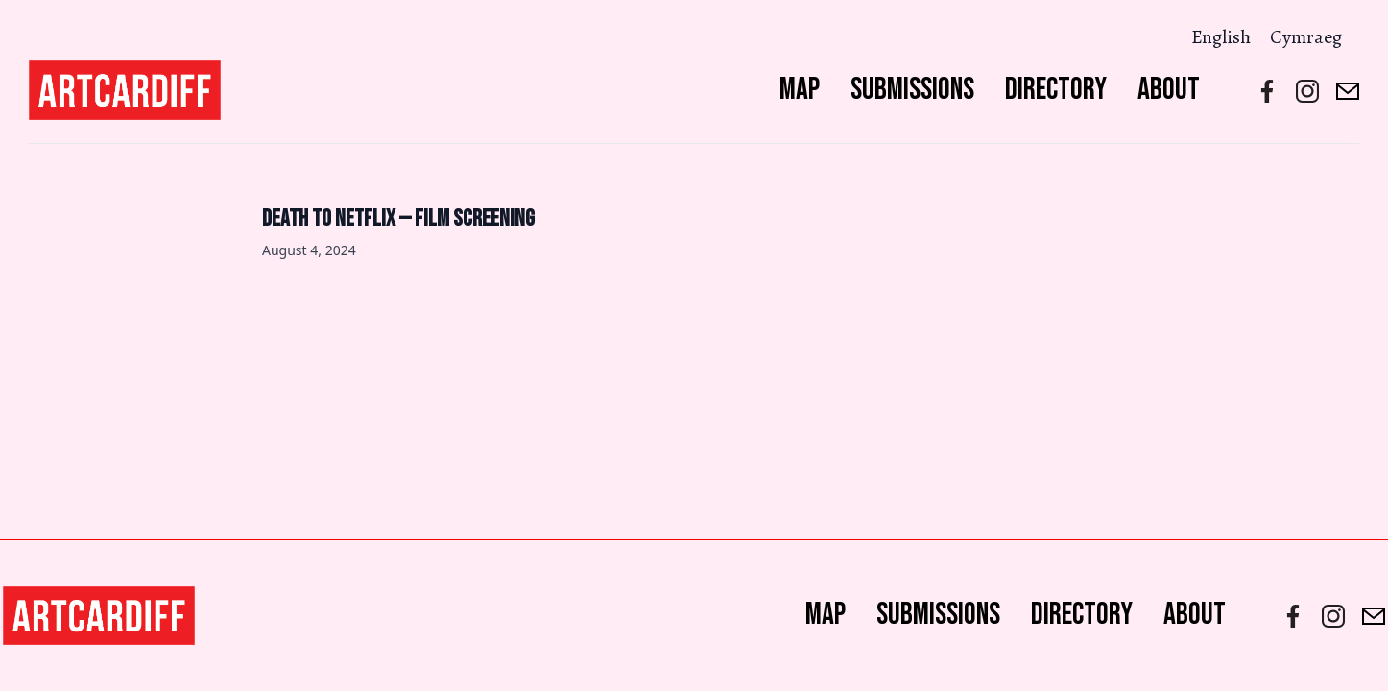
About (1168, 89)
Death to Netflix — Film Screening (398, 218)
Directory (1056, 89)
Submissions (912, 89)
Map (799, 89)
